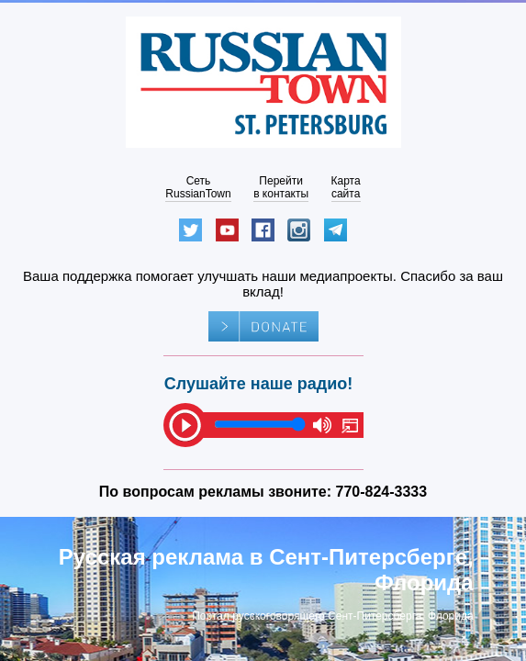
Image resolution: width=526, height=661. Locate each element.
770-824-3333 (382, 491)
